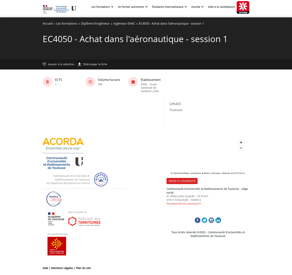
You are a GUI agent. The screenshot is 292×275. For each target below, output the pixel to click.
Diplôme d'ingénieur (95, 23)
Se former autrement (131, 7)
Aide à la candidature (221, 7)
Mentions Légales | (63, 268)
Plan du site (83, 268)
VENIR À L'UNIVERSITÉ (182, 181)
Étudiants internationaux (167, 7)
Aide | (47, 268)
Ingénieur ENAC (124, 23)
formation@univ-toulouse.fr (183, 203)
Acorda (195, 7)
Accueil (48, 23)
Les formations (100, 7)
